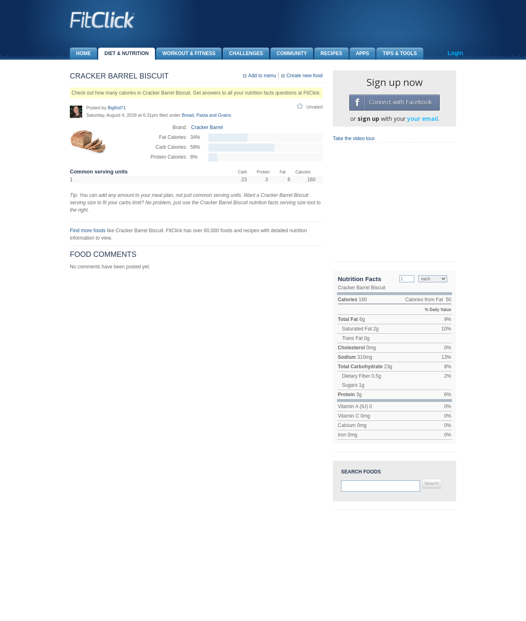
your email (422, 118)
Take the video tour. (354, 138)
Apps (359, 54)
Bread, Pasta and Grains (206, 115)
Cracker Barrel (207, 127)
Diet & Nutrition (123, 54)
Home (80, 54)
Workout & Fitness (185, 54)
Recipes (328, 54)
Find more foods (88, 230)
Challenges (243, 54)
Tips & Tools (396, 54)
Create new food (304, 75)
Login (455, 53)
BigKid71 (117, 107)
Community (288, 54)
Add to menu (262, 75)
